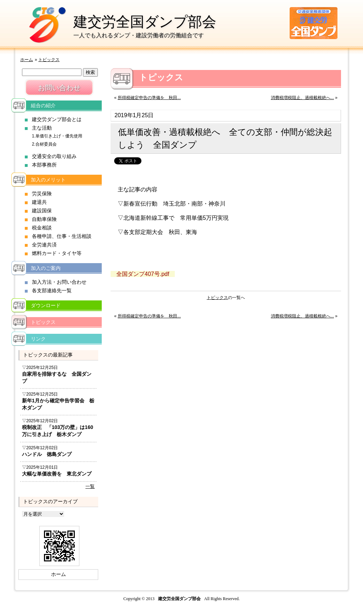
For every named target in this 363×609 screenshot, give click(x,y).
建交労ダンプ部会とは (57, 119)
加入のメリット (48, 180)
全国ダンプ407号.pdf (142, 274)
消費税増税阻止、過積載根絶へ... (302, 97)
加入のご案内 (46, 268)
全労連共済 (44, 245)
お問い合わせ (59, 88)
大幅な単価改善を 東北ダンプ (56, 474)
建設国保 (42, 210)
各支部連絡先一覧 (52, 290)
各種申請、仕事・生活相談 (61, 236)
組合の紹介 (43, 105)
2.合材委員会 (44, 144)
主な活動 (42, 128)
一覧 (90, 486)
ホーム (26, 59)
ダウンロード (46, 305)
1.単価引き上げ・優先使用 (57, 136)
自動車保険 (44, 219)
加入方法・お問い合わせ (59, 282)
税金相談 (42, 227)
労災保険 (42, 193)
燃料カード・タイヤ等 (57, 253)
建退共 (39, 202)
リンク (38, 339)
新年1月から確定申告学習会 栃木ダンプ (58, 404)
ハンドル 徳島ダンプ (47, 454)
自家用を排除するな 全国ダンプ (56, 377)
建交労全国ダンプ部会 (144, 21)
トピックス (49, 59)
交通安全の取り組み (54, 156)
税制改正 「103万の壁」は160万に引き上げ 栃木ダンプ (57, 430)
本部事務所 (44, 165)
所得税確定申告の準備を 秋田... (149, 97)
